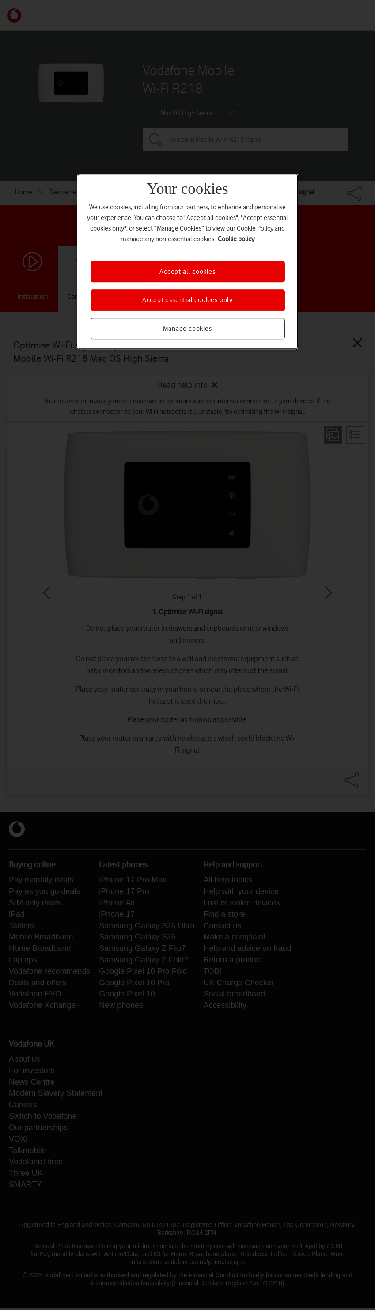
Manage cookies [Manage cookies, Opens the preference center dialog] (187, 329)
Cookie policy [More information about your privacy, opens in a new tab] (236, 239)
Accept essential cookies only (187, 300)
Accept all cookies (187, 272)
